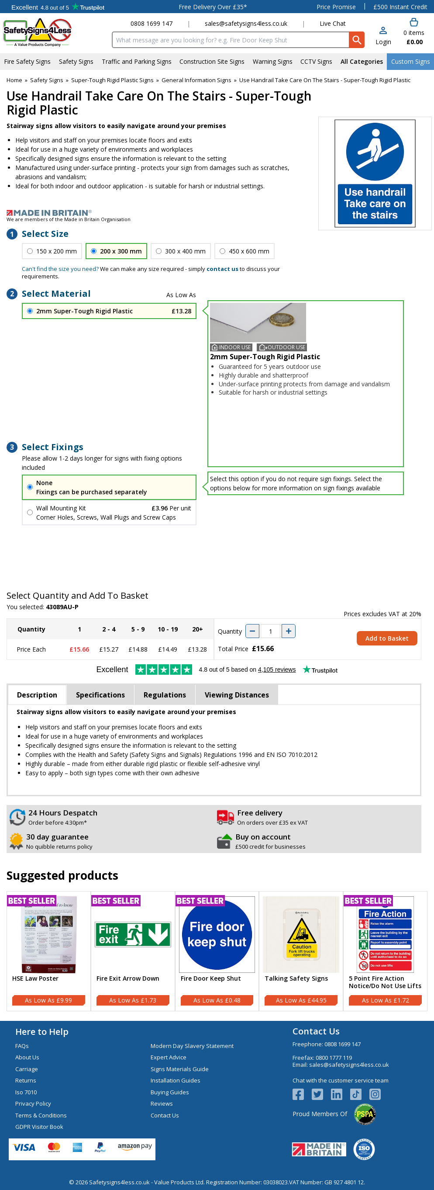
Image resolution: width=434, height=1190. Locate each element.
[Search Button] (357, 39)
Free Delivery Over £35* (213, 7)
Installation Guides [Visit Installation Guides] (175, 1080)
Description (37, 695)
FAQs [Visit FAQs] (22, 1046)
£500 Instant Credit (400, 7)
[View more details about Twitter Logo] (321, 1094)
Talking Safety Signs (296, 978)
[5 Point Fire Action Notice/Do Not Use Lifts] (385, 951)
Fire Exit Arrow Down (127, 978)
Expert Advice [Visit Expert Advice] (168, 1057)
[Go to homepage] (54, 32)
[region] (48, 934)
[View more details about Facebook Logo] (302, 1094)
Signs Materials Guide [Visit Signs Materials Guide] (180, 1069)
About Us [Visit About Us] (27, 1057)
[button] (383, 36)
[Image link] (217, 213)
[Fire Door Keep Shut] (217, 951)
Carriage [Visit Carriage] (26, 1069)
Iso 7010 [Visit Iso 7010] (26, 1092)
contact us (222, 269)
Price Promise (336, 7)
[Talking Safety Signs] (301, 951)
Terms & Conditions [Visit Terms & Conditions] (41, 1115)
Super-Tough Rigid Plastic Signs (112, 80)
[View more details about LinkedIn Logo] (340, 1094)
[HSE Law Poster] (49, 951)
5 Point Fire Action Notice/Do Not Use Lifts (385, 982)
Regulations (165, 695)
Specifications (100, 695)
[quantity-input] (270, 631)
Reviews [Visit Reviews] (162, 1103)
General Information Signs (196, 80)
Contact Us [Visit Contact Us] (165, 1115)
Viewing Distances (237, 695)
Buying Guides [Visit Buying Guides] (170, 1092)
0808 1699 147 (151, 23)
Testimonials (58, 6)
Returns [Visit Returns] (25, 1080)
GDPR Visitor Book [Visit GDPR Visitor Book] (39, 1127)
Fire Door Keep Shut (211, 978)
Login (383, 42)
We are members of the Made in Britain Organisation (69, 219)
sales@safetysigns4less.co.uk (246, 23)
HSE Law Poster (35, 978)
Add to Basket (387, 638)
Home (14, 80)
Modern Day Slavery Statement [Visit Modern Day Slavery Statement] (192, 1046)
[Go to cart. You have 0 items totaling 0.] (414, 31)
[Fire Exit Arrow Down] (133, 951)
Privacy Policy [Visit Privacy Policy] (33, 1103)
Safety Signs (46, 80)
